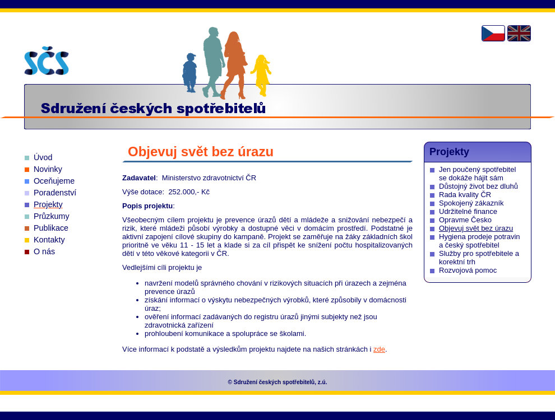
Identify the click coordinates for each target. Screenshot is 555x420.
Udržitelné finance (468, 211)
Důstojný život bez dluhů (478, 186)
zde (379, 349)
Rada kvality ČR (465, 194)
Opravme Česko (465, 220)
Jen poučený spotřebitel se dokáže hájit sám (477, 173)
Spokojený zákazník (471, 203)
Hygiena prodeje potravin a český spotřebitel (479, 240)
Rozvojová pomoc (468, 270)
